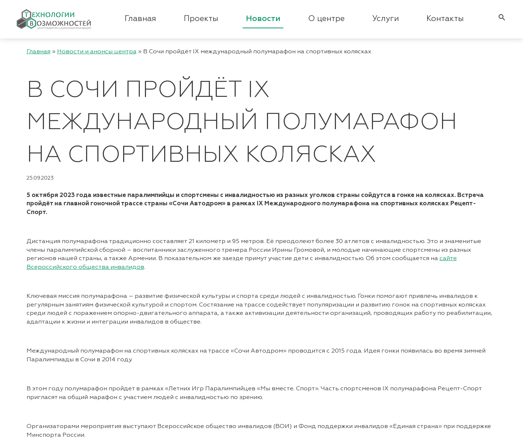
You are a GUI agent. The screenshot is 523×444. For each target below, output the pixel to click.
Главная (140, 19)
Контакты (445, 19)
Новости (263, 19)
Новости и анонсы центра (97, 52)
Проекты (201, 19)
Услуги (385, 19)
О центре (326, 19)
